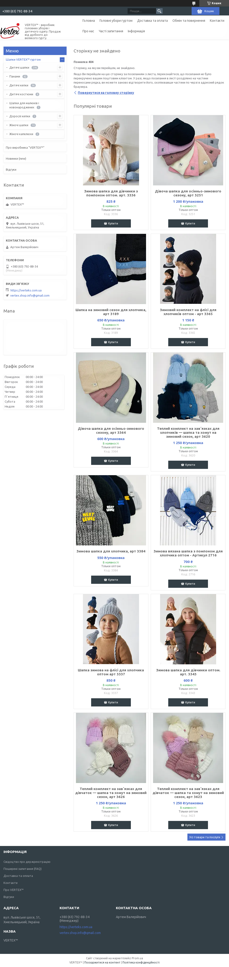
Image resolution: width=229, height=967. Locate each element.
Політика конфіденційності (141, 962)
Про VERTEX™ (14, 889)
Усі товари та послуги (204, 837)
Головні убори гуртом (116, 20)
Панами (14, 76)
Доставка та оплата (152, 20)
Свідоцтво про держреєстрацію (27, 861)
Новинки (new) (16, 158)
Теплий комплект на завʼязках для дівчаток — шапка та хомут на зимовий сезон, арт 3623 (188, 793)
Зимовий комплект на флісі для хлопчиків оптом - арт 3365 (188, 312)
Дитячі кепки (18, 85)
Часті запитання (111, 31)
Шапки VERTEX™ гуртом (23, 59)
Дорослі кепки (19, 116)
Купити (113, 223)
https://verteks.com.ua (26, 290)
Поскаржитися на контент (102, 962)
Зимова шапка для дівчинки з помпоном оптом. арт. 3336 (111, 193)
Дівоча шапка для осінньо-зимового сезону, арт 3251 (188, 193)
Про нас (88, 31)
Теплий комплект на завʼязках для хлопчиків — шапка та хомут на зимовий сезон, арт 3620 (188, 432)
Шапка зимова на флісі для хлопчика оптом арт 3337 (111, 672)
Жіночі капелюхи (21, 134)
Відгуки (11, 169)
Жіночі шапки (18, 125)
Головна (88, 20)
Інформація (136, 31)
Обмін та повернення (188, 20)
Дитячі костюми (21, 94)
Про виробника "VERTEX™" (25, 147)
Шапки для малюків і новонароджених (24, 105)
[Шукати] (159, 11)
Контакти (217, 20)
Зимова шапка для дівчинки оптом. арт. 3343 (188, 672)
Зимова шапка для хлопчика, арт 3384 (110, 551)
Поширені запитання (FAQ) (23, 868)
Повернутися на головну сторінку (106, 93)
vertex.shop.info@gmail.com (30, 295)
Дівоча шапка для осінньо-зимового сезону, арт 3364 (111, 430)
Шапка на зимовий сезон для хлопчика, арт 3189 (110, 312)
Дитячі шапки (19, 67)
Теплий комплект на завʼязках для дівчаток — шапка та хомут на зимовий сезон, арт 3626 (111, 793)
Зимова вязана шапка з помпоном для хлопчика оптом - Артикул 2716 (188, 553)
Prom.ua (137, 958)
